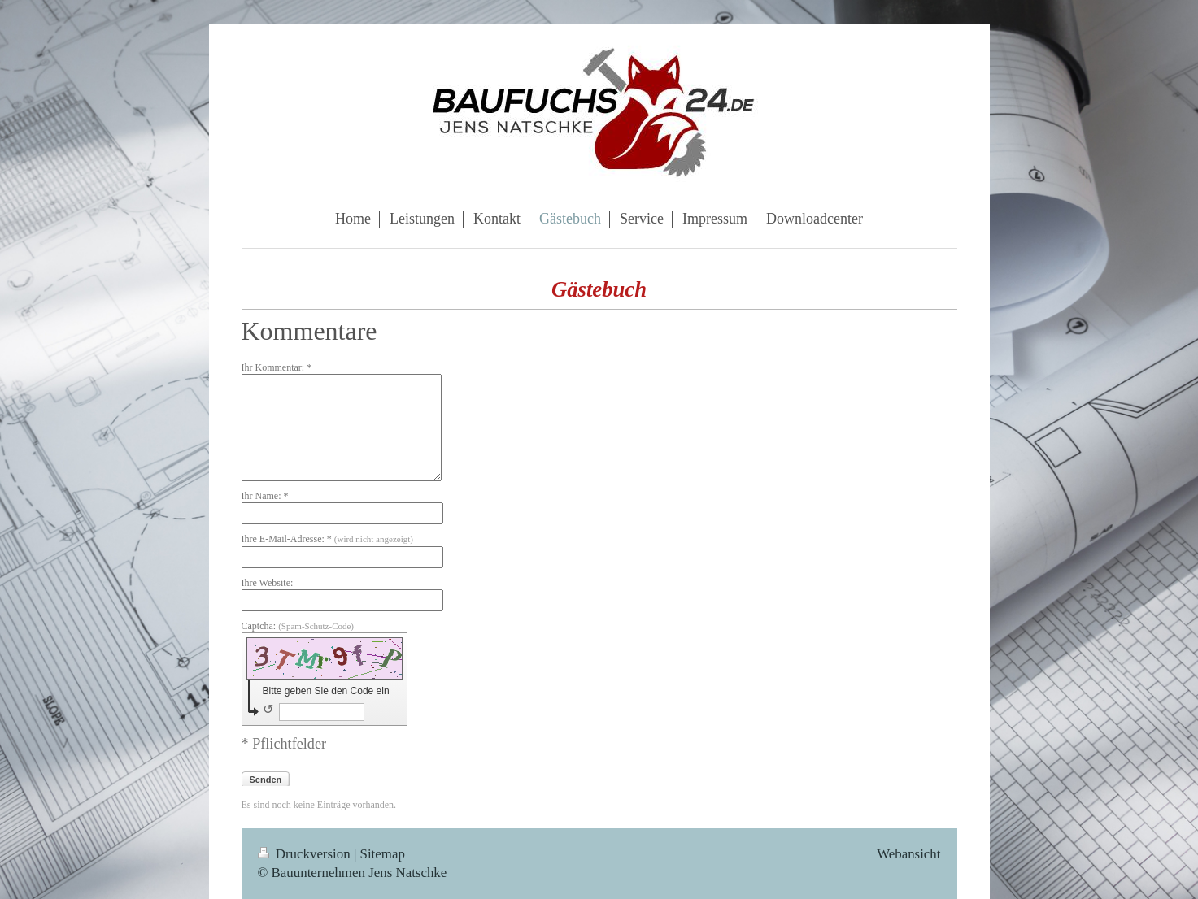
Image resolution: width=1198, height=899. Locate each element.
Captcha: (298, 626)
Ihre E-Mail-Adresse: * (327, 539)
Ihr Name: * (265, 496)
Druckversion (306, 854)
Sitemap (382, 854)
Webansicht (908, 854)
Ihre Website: (268, 582)
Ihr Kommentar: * (277, 367)
